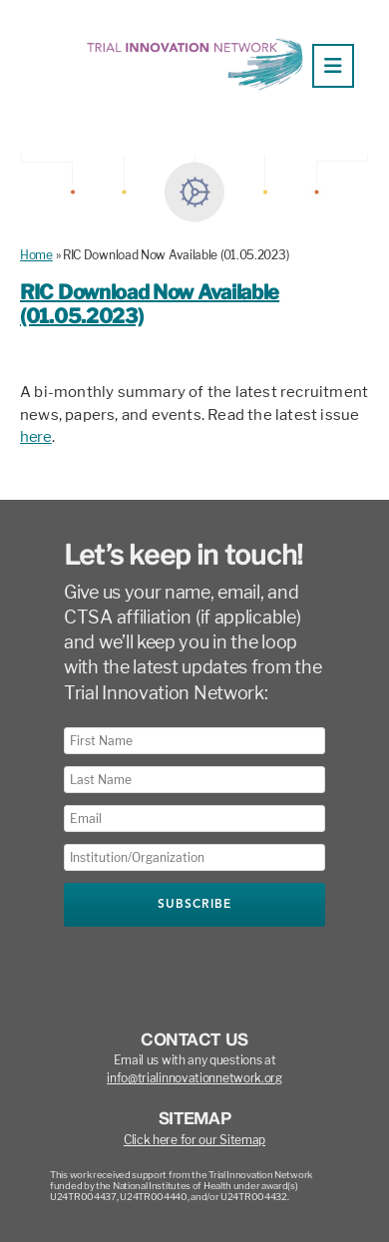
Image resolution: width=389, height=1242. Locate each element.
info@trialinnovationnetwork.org (194, 1077)
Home (36, 254)
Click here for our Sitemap (194, 1139)
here (36, 437)
